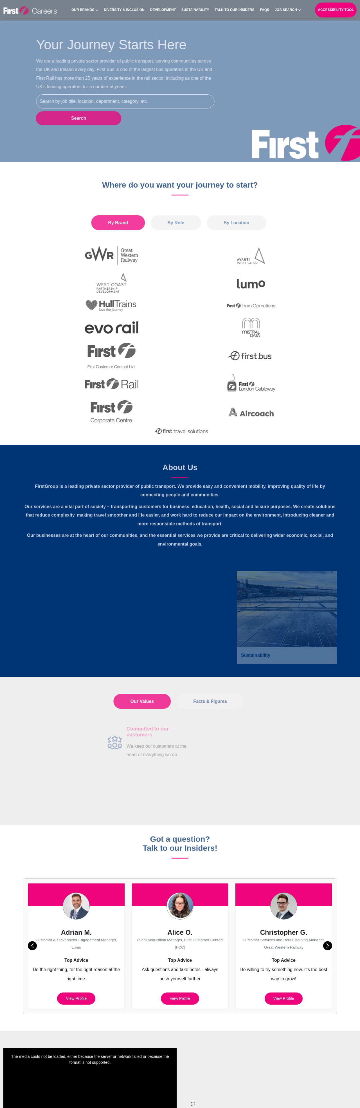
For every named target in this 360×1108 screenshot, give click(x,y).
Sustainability (195, 9)
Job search (286, 9)
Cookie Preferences (264, 1096)
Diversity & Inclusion (124, 9)
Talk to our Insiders (235, 9)
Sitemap (161, 1096)
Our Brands (82, 9)
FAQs (264, 9)
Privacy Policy (189, 1096)
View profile (76, 916)
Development (163, 9)
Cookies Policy (224, 1096)
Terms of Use (303, 1096)
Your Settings (335, 1096)
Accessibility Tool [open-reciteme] (336, 9)
